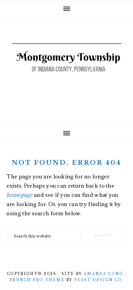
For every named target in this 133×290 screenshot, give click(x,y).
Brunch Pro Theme (37, 280)
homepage (19, 194)
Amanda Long (103, 274)
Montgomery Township (66, 69)
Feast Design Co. (99, 280)
